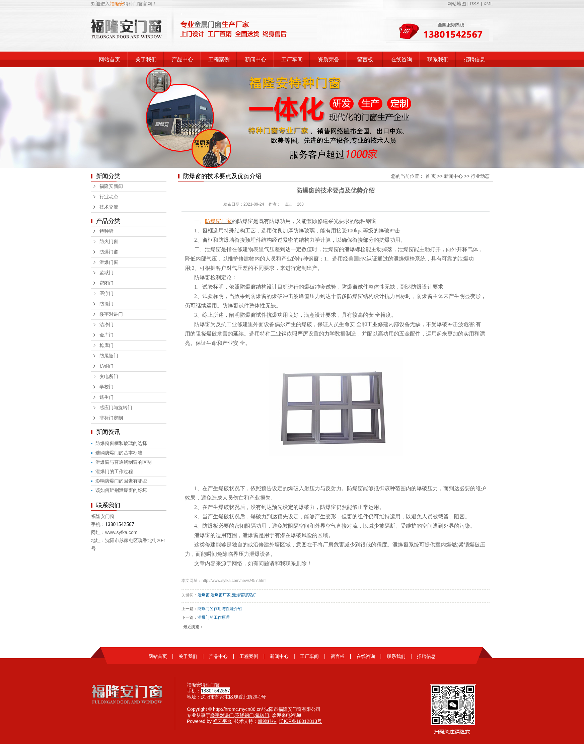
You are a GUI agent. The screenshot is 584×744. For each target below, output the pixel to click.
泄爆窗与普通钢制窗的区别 (123, 462)
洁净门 (106, 324)
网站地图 (457, 3)
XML (488, 3)
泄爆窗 (204, 595)
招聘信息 (474, 59)
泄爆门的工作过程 (114, 471)
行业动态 (108, 196)
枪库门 (106, 345)
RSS (475, 3)
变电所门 (108, 376)
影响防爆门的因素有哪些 (121, 480)
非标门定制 (111, 418)
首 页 (430, 176)
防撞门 (106, 303)
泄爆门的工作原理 (214, 617)
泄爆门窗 (108, 262)
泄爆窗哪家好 (244, 595)
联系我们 (438, 59)
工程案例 (219, 59)
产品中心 (182, 59)
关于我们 (146, 59)
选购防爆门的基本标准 (118, 452)
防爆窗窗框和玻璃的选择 (121, 443)
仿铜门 (106, 366)
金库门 (106, 335)
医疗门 (106, 293)
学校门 (106, 386)
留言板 (365, 59)
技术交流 (108, 207)
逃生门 (106, 397)
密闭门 (106, 283)
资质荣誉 (328, 59)
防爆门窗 (108, 251)
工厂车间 (292, 59)
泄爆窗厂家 (221, 595)
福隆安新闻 (111, 186)
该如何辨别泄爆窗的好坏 (121, 490)
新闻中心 (255, 59)
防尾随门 (108, 355)
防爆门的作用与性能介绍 (220, 608)
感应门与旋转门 (115, 407)
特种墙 (106, 231)
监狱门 (106, 272)
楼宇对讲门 (111, 314)
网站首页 (109, 59)
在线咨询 (401, 59)
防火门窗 (108, 241)
